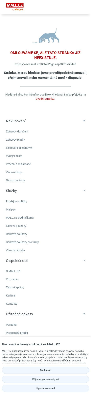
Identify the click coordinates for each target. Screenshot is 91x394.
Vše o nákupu (14, 172)
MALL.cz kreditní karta (20, 217)
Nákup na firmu (15, 180)
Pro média (12, 279)
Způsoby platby (15, 139)
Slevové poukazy (16, 225)
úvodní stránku (45, 98)
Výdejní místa (14, 155)
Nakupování (16, 121)
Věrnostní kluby (15, 250)
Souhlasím (45, 370)
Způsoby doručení (17, 131)
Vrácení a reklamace (18, 164)
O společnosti (17, 261)
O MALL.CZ (13, 271)
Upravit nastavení (45, 388)
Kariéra (10, 295)
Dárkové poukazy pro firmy (22, 242)
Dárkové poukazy (16, 234)
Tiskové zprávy (15, 287)
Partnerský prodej (17, 332)
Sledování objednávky (19, 147)
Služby (11, 191)
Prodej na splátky (16, 201)
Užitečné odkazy (19, 314)
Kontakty (11, 303)
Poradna (11, 324)
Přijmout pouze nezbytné (45, 379)
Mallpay (11, 209)
